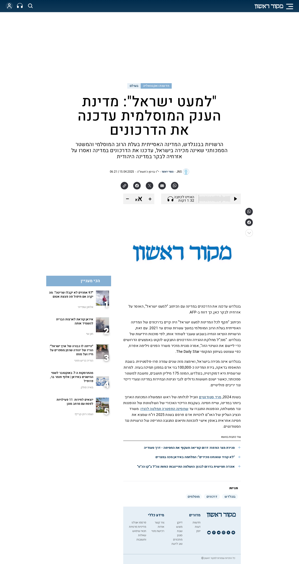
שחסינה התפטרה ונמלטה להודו (164, 409)
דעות (197, 527)
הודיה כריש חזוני (83, 360)
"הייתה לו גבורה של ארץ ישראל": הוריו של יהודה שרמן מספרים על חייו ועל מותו (71, 350)
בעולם (134, 85)
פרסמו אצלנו (139, 522)
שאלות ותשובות (141, 537)
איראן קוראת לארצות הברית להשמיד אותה (74, 321)
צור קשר (159, 522)
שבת (179, 531)
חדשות (196, 522)
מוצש (179, 527)
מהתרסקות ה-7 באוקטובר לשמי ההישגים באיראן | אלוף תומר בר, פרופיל (71, 377)
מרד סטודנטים (210, 397)
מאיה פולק (87, 387)
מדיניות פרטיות (137, 527)
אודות (161, 527)
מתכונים (177, 539)
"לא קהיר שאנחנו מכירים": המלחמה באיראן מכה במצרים (195, 457)
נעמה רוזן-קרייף (84, 414)
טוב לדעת (176, 544)
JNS (179, 172)
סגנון (179, 535)
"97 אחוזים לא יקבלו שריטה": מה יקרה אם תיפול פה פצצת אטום (71, 294)
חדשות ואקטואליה (156, 85)
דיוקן (179, 522)
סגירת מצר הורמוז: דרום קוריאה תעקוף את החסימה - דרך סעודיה (189, 447)
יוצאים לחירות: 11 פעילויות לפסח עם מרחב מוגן (75, 401)
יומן (198, 531)
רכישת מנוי (157, 531)
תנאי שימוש (139, 531)
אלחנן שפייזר (85, 307)
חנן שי (89, 334)
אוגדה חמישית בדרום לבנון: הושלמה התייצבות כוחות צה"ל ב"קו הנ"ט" (186, 466)
